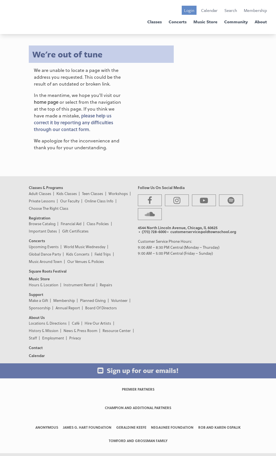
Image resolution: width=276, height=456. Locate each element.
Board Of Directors (101, 307)
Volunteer (119, 300)
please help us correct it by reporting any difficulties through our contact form (73, 122)
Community (236, 21)
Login (189, 10)
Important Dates (43, 231)
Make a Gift (38, 300)
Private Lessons (42, 201)
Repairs (106, 284)
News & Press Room (80, 330)
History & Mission (43, 330)
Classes (154, 21)
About (261, 21)
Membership (255, 10)
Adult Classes (40, 193)
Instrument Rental (79, 284)
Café (75, 323)
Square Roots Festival (48, 271)
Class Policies (98, 223)
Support (36, 294)
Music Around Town (45, 261)
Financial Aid (71, 223)
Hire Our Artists (98, 323)
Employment (53, 338)
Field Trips (103, 254)
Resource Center (117, 330)
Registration (39, 218)
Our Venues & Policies (85, 261)
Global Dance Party (45, 254)
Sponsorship (39, 307)
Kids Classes (66, 193)
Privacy (75, 338)
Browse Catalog (42, 223)
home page (46, 102)
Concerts (178, 21)
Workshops (118, 193)
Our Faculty (69, 201)
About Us (37, 317)
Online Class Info (99, 201)
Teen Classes (92, 193)
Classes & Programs (46, 187)
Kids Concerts (77, 254)
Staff (33, 338)
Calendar (209, 10)
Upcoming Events (44, 246)
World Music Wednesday (84, 246)
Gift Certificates (75, 231)
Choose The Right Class (48, 208)
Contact (36, 347)
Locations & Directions (48, 323)
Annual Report (68, 307)
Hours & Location (43, 284)
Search (230, 10)
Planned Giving (93, 300)
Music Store (205, 21)
